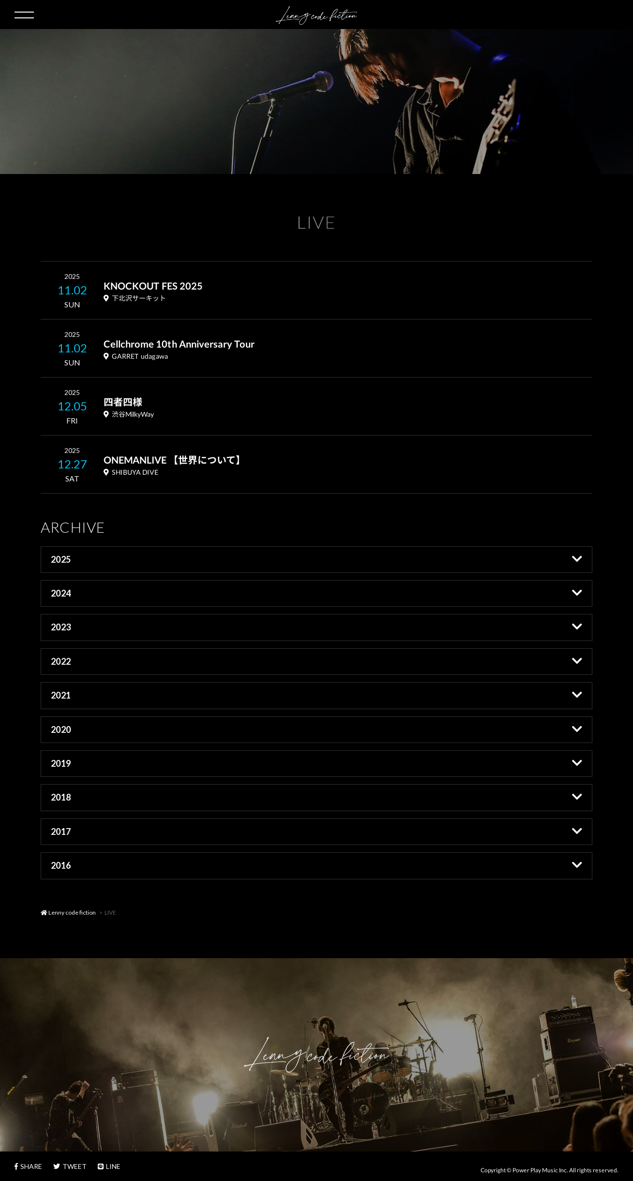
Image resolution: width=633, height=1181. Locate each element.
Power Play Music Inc (539, 1169)
